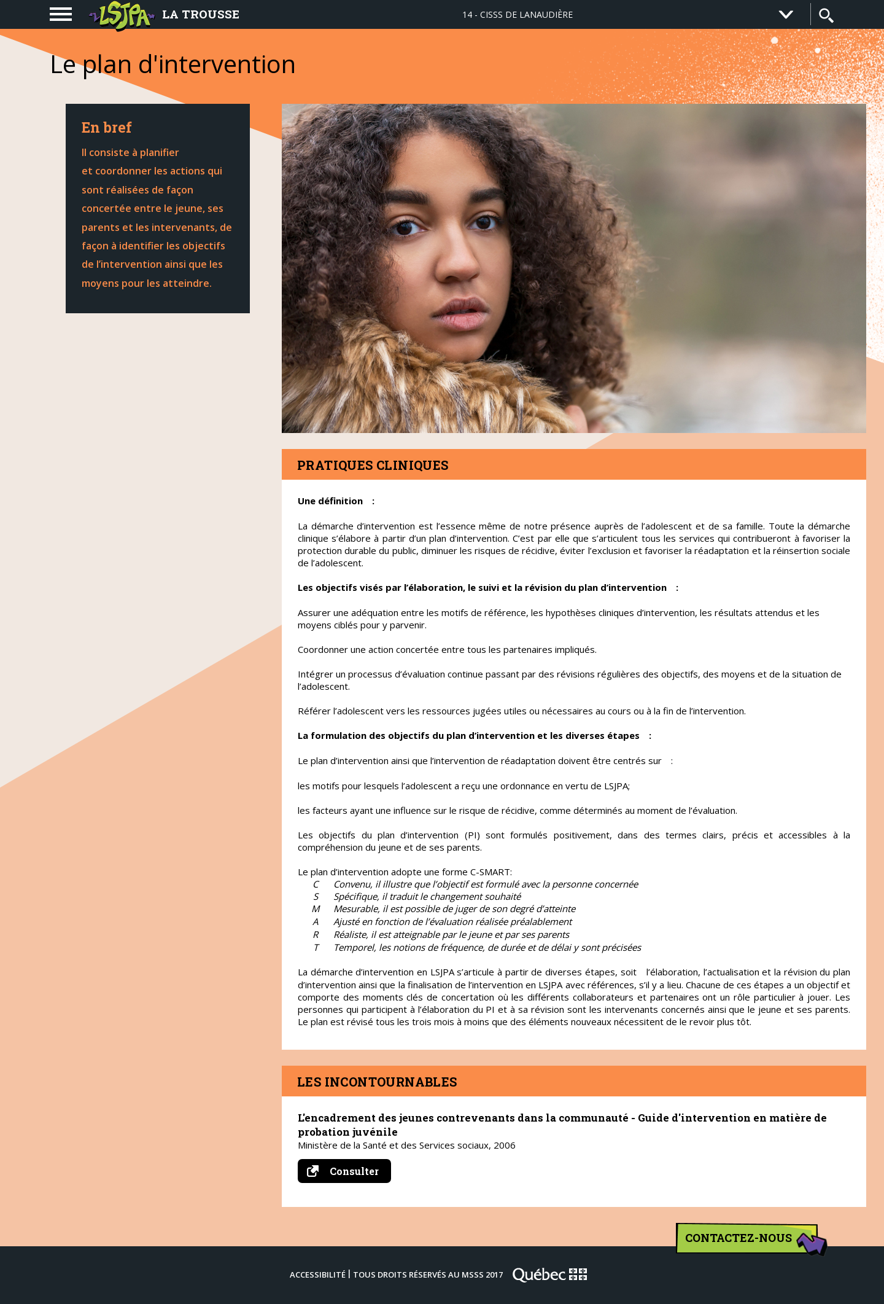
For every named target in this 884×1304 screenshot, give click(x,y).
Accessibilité (318, 1274)
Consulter (349, 1171)
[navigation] (61, 14)
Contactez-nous (751, 1242)
